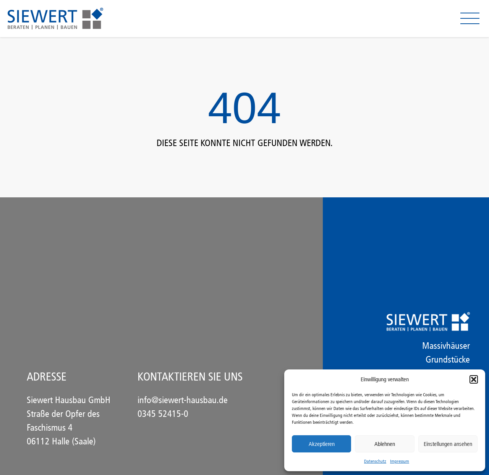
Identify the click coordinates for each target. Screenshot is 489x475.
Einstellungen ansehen (448, 444)
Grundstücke (448, 359)
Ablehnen (384, 444)
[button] (474, 379)
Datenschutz (375, 461)
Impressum (399, 461)
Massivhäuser (446, 345)
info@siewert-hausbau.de (183, 400)
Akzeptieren (322, 444)
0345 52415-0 (163, 413)
